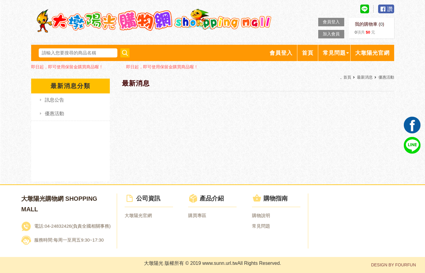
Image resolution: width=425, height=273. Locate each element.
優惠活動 (54, 113)
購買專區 (197, 215)
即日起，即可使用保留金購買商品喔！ (67, 66)
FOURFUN (405, 264)
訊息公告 (54, 99)
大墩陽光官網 (138, 215)
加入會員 (331, 33)
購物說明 (261, 215)
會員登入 (331, 21)
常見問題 (261, 226)
